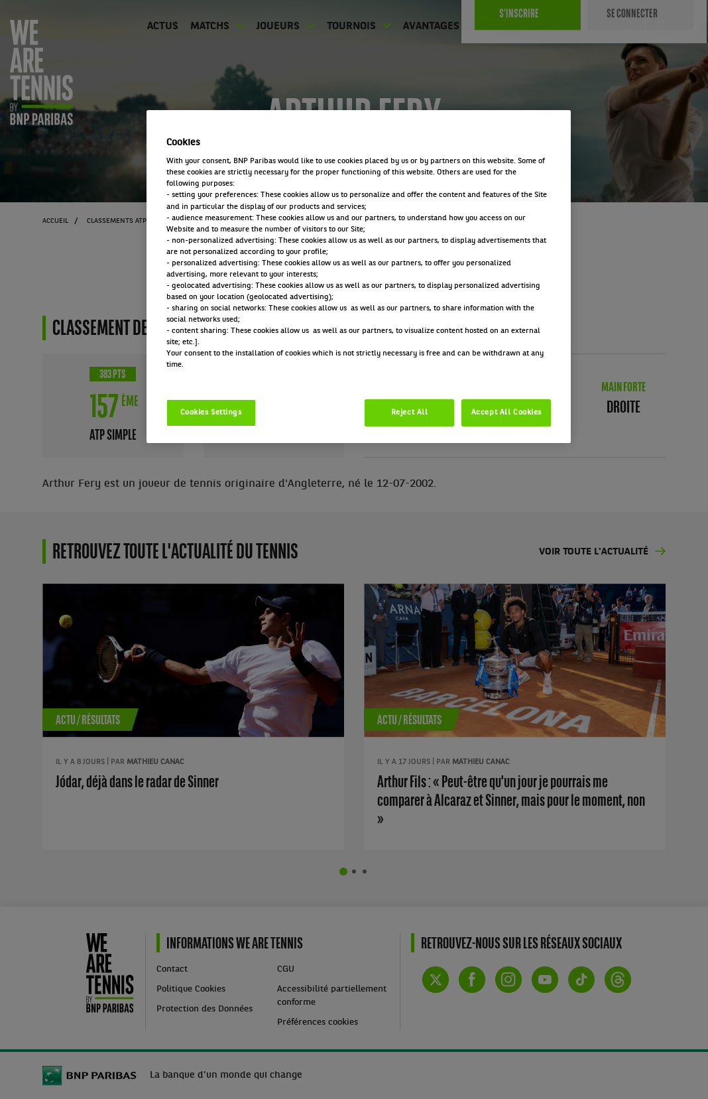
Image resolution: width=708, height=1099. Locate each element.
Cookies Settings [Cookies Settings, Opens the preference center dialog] (211, 413)
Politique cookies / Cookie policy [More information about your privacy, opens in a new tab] (225, 376)
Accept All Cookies (506, 413)
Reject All (409, 413)
